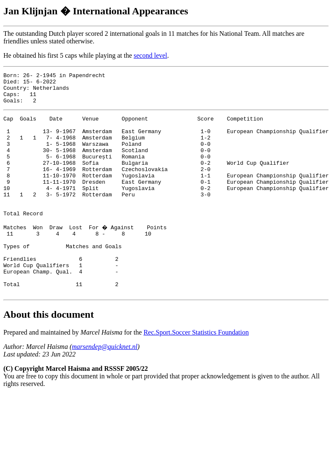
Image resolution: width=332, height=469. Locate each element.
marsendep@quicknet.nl (105, 387)
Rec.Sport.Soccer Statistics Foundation (196, 372)
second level (150, 55)
